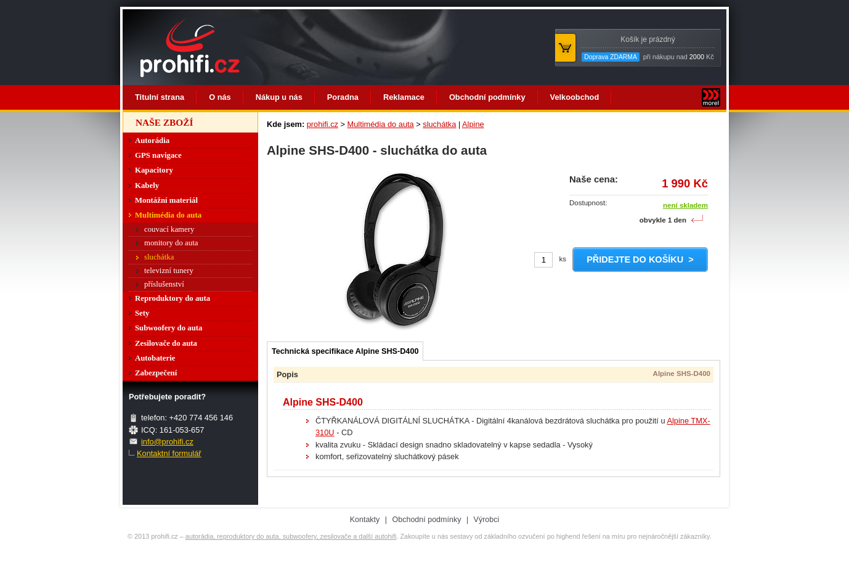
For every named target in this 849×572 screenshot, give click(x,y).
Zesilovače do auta (166, 343)
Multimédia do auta (380, 124)
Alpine (473, 124)
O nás (220, 97)
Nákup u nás (279, 97)
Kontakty (365, 519)
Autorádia (152, 140)
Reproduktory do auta (172, 298)
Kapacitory (154, 170)
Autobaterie (155, 358)
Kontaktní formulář (169, 453)
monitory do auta (171, 243)
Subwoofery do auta (169, 328)
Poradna (343, 97)
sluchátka (439, 124)
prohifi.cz (322, 124)
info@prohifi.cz (167, 441)
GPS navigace (158, 155)
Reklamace (403, 97)
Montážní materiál (166, 200)
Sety (142, 313)
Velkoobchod (574, 97)
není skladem (685, 205)
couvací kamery (169, 229)
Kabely (147, 185)
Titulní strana (159, 97)
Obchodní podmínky (487, 97)
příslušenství (164, 284)
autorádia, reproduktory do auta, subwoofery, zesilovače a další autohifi (291, 536)
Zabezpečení (156, 373)
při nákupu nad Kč (647, 48)
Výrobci (487, 519)
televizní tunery (168, 270)
